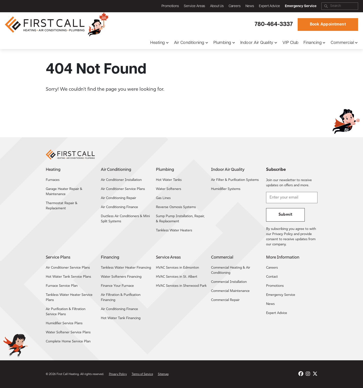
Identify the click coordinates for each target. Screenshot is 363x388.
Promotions (170, 6)
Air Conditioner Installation (121, 180)
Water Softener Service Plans (68, 332)
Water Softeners (168, 189)
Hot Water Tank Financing (121, 318)
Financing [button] (313, 43)
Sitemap (163, 374)
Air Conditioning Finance (119, 207)
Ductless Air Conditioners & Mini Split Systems (125, 218)
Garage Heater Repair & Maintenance (64, 191)
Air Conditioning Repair (118, 198)
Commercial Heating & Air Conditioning (230, 270)
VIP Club (290, 43)
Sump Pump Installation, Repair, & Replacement (180, 218)
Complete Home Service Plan (68, 341)
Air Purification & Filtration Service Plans (65, 311)
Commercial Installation (229, 282)
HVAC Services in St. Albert (176, 277)
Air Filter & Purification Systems (235, 180)
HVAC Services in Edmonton (177, 268)
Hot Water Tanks (169, 180)
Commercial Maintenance (230, 291)
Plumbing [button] (222, 43)
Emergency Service (280, 295)
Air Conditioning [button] (189, 43)
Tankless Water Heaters (174, 230)
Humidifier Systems (225, 189)
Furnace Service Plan (62, 286)
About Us (217, 6)
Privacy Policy (118, 374)
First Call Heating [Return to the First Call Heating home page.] (68, 374)
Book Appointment (328, 24)
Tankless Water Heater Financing (126, 268)
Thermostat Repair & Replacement (61, 205)
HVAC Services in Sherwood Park (181, 286)
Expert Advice (269, 6)
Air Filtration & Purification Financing (121, 297)
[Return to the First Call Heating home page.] (45, 24)
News (250, 6)
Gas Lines (163, 198)
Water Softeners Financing (121, 277)
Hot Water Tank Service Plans (68, 277)
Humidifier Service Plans (64, 323)
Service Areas (194, 6)
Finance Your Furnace (117, 286)
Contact (272, 277)
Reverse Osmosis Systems (176, 207)
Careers (235, 6)
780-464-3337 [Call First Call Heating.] (274, 24)
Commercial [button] (342, 43)
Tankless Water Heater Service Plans (69, 297)
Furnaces (52, 180)
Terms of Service (142, 374)
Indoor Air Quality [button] (256, 43)
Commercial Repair (225, 300)
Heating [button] (157, 43)
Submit (285, 215)
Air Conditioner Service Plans (123, 189)
